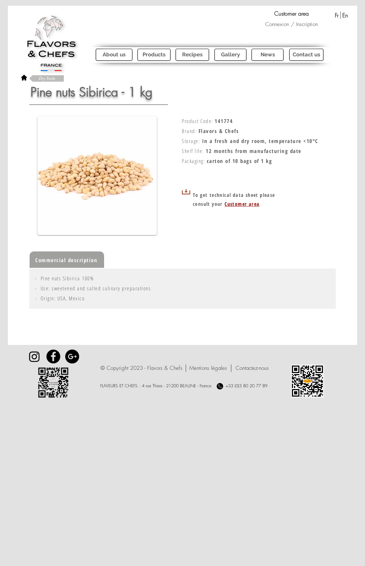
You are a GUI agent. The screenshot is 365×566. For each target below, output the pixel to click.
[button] (141, 368)
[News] (267, 55)
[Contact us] (306, 55)
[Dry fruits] (46, 78)
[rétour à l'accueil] (24, 77)
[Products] (154, 55)
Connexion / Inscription (291, 24)
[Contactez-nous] (252, 368)
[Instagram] (34, 356)
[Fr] (336, 15)
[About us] (114, 55)
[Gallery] (230, 55)
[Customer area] (291, 13)
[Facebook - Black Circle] (53, 356)
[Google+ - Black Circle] (72, 356)
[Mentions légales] (208, 368)
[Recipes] (192, 55)
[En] (345, 15)
